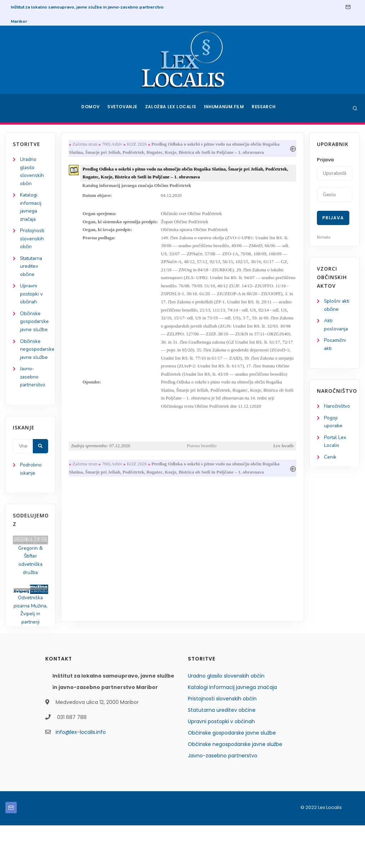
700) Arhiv (113, 144)
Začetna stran (86, 144)
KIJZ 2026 (138, 144)
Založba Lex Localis (172, 108)
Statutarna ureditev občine (32, 269)
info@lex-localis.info (81, 757)
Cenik (330, 459)
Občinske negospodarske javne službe (235, 769)
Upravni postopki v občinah (31, 297)
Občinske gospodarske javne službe (232, 758)
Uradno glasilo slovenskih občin (226, 701)
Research (265, 108)
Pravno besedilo (201, 462)
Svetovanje (123, 108)
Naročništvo (337, 407)
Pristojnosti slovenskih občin (32, 241)
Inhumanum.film (224, 108)
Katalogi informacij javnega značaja (232, 712)
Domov (90, 108)
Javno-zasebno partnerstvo (33, 399)
